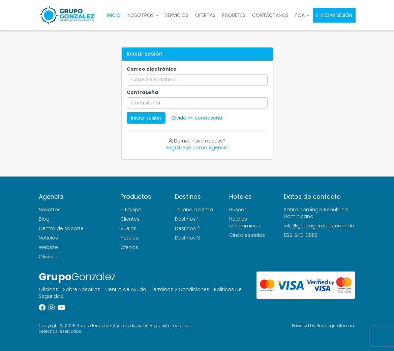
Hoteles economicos (244, 222)
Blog (44, 219)
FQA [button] (302, 15)
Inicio (114, 15)
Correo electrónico (152, 69)
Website (48, 247)
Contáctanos (270, 15)
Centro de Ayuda (125, 289)
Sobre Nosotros (81, 289)
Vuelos (128, 228)
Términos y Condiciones (180, 289)
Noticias (48, 237)
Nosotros (50, 209)
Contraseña (142, 92)
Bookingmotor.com (336, 325)
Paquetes (233, 15)
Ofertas (205, 15)
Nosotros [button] (142, 15)
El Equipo (131, 209)
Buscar (237, 209)
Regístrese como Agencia (197, 147)
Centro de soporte (61, 228)
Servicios (176, 15)
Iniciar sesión (334, 15)
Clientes (130, 219)
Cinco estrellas (247, 235)
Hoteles (129, 237)
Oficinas (48, 256)
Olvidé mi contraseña (196, 118)
